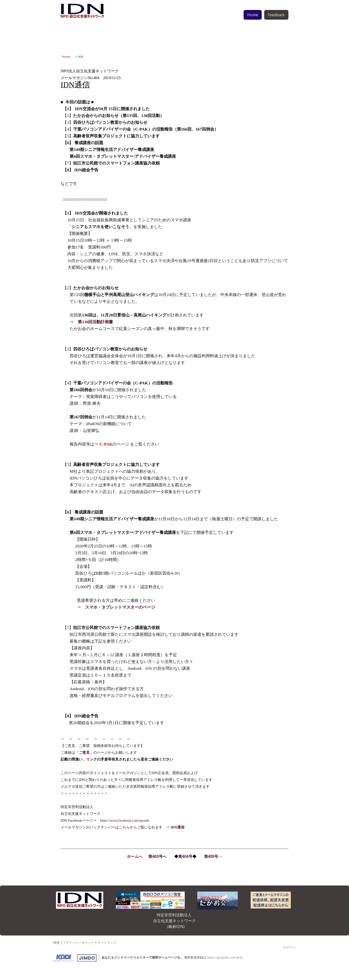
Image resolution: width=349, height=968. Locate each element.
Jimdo (74, 958)
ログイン (289, 947)
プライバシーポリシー (78, 942)
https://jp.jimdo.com (221, 957)
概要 (56, 942)
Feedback (276, 24)
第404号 (185, 856)
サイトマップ (106, 942)
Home (252, 24)
